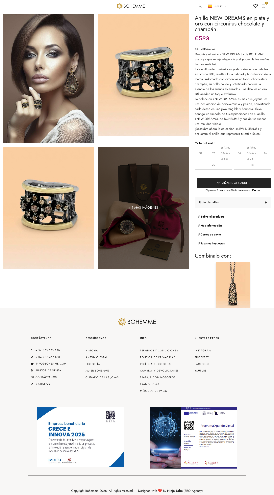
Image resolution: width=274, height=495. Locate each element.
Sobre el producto (212, 217)
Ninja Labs (175, 490)
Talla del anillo (205, 143)
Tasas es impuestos (213, 243)
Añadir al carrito (236, 183)
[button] (233, 216)
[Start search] (200, 6)
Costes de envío (211, 234)
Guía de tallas (209, 202)
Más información (211, 226)
